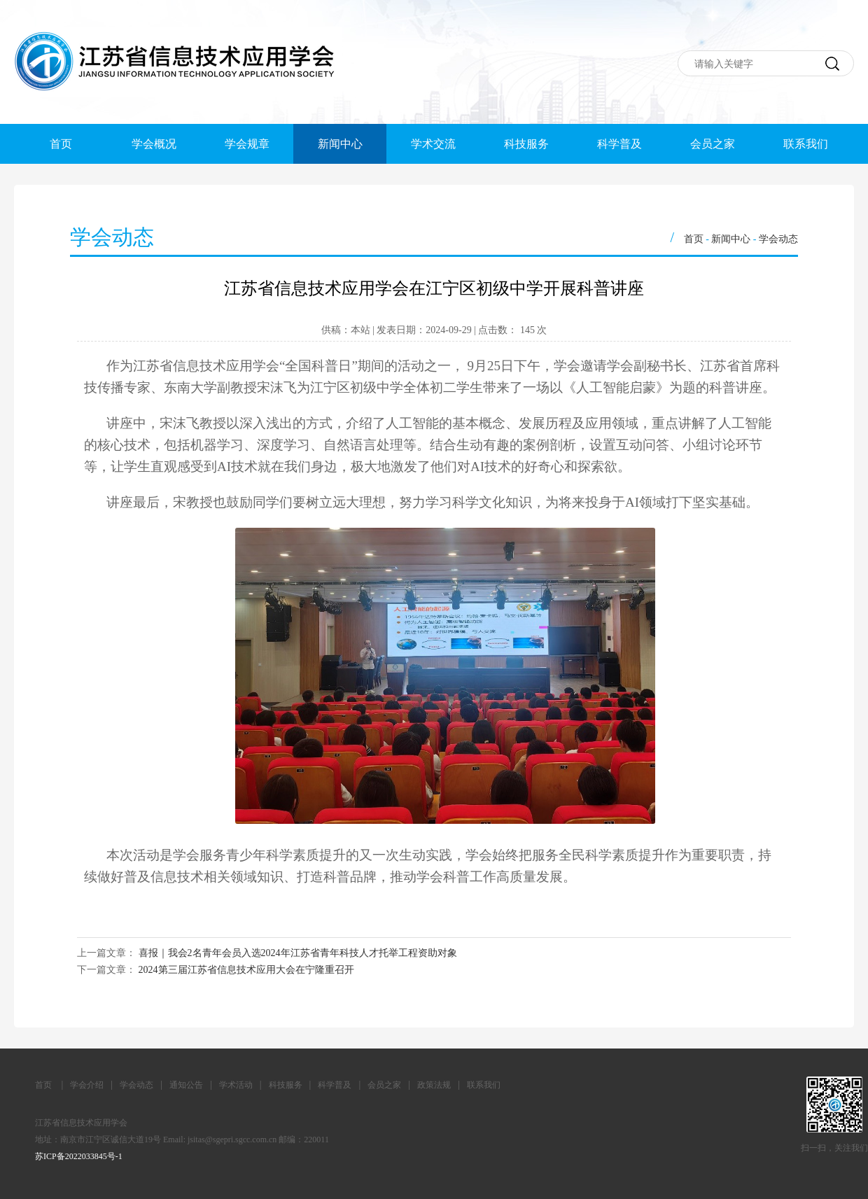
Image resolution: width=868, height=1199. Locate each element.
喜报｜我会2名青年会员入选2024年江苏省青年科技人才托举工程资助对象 (298, 953)
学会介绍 (87, 1085)
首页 (61, 144)
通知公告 (186, 1085)
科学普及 (619, 144)
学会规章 (247, 144)
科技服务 (526, 144)
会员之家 (712, 144)
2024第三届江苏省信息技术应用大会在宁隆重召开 (246, 970)
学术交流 (433, 144)
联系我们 (805, 144)
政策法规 (434, 1085)
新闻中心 (340, 144)
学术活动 (236, 1085)
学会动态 (778, 239)
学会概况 (154, 144)
